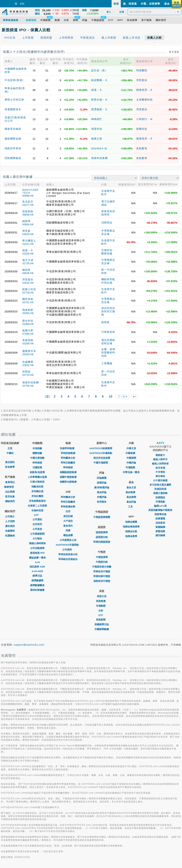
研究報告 (101, 501)
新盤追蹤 (160, 531)
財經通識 (160, 518)
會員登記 (10, 482)
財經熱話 (160, 497)
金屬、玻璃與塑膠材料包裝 (108, 352)
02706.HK (28, 385)
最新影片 (160, 455)
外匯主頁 (131, 448)
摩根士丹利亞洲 (14, 99)
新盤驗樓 (160, 527)
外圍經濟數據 (101, 629)
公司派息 (37, 529)
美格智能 (27, 340)
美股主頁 (101, 596)
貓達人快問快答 (160, 463)
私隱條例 (10, 535)
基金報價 (131, 492)
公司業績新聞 (37, 533)
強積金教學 (131, 536)
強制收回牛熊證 (101, 581)
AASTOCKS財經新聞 (101, 448)
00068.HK (28, 195)
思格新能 (27, 211)
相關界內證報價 (68, 481)
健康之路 (96, 138)
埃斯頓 (26, 371)
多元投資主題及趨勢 (160, 484)
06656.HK (28, 214)
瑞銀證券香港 (13, 148)
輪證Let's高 (160, 505)
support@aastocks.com (29, 644)
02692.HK (28, 365)
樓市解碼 (160, 535)
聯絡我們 (10, 501)
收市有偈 (160, 467)
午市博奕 (160, 472)
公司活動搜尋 (37, 548)
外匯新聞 (131, 458)
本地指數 (37, 448)
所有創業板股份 (37, 501)
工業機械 (106, 363)
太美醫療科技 (144, 99)
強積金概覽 (131, 521)
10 (111, 396)
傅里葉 (26, 230)
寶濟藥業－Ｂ (99, 109)
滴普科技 (96, 128)
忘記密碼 (10, 491)
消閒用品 (106, 222)
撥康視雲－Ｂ (144, 89)
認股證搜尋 (102, 532)
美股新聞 (101, 619)
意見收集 (10, 496)
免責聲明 (10, 530)
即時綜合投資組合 (68, 559)
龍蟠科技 (141, 128)
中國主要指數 (37, 458)
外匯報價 (131, 453)
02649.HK (28, 354)
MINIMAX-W (99, 148)
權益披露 (68, 535)
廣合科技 (27, 320)
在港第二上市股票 (37, 505)
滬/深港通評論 (101, 487)
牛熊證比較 (102, 562)
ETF (37, 515)
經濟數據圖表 (37, 585)
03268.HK (28, 343)
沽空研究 (37, 524)
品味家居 (160, 522)
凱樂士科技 (29, 289)
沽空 (68, 511)
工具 (131, 506)
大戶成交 (68, 521)
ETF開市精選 (160, 480)
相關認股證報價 (68, 472)
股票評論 (101, 482)
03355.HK (28, 313)
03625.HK (28, 234)
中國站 (10, 453)
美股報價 (101, 601)
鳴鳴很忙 (96, 119)
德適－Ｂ (96, 89)
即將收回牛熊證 (101, 571)
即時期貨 (37, 462)
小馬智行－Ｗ (144, 119)
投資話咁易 (160, 489)
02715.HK (28, 374)
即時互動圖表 (68, 462)
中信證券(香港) (14, 80)
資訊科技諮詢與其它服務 (108, 311)
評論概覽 (101, 478)
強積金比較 (131, 531)
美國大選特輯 (160, 493)
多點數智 (141, 148)
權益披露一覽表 (37, 557)
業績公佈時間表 (37, 543)
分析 (101, 610)
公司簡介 (10, 516)
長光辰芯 (27, 201)
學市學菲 (160, 476)
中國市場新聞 (102, 462)
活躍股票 (37, 467)
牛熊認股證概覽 (101, 517)
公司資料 (68, 549)
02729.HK (28, 292)
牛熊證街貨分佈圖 (101, 566)
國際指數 (37, 453)
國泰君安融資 (13, 128)
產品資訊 (10, 462)
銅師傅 (26, 221)
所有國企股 (37, 491)
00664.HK (28, 224)
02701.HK (28, 302)
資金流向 (68, 525)
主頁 (10, 448)
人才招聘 (10, 521)
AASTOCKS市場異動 (68, 544)
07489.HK (28, 333)
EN (22, 3)
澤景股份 (141, 80)
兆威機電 (27, 361)
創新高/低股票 (37, 472)
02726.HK (28, 263)
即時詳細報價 (68, 453)
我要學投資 (160, 514)
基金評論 (101, 492)
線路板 (105, 322)
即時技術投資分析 (68, 554)
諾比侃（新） (99, 70)
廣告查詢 (10, 526)
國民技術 (27, 299)
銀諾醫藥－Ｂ (99, 80)
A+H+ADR (37, 571)
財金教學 (10, 467)
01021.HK (28, 243)
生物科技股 (37, 510)
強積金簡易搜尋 (131, 526)
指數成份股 (37, 486)
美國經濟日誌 (101, 624)
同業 (68, 530)
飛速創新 (27, 309)
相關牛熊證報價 (68, 477)
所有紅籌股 (37, 496)
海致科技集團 (99, 158)
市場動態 (101, 605)
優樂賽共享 (29, 351)
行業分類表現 (37, 481)
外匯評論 (101, 497)
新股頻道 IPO (37, 553)
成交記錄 (68, 516)
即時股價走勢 (68, 506)
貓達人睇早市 (160, 459)
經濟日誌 (37, 575)
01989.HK (28, 324)
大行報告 (37, 538)
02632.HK (28, 282)
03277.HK (28, 204)
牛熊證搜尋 (102, 557)
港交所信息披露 (101, 458)
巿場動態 (131, 467)
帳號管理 (10, 487)
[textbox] (154, 12)
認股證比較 (102, 537)
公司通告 (37, 519)
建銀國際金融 (13, 138)
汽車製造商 (108, 331)
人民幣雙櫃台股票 (37, 477)
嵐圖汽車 (27, 330)
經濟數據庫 (37, 580)
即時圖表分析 (68, 458)
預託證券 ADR (37, 566)
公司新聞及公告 (68, 540)
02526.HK (28, 253)
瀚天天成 (27, 260)
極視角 (26, 269)
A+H (37, 562)
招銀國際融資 (13, 158)
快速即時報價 (68, 448)
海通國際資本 (13, 109)
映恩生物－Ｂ (99, 99)
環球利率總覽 (37, 590)
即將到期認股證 (101, 542)
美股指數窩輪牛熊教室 (160, 510)
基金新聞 (131, 497)
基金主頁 (131, 487)
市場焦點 (160, 501)
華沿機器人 (29, 240)
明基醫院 (141, 70)
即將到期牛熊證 (101, 576)
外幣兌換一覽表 (131, 472)
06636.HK (28, 273)
